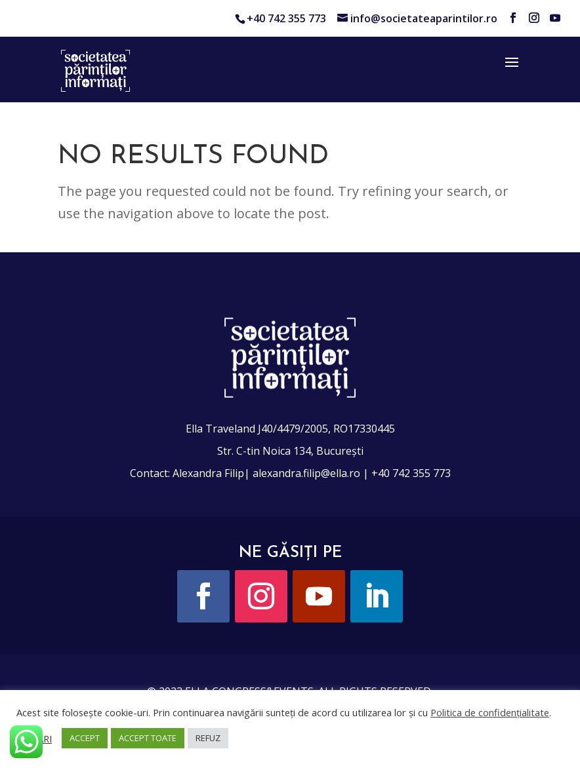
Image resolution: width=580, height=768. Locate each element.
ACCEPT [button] (85, 738)
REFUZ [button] (208, 738)
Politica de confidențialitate (489, 712)
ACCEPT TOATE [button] (147, 738)
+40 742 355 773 (286, 18)
